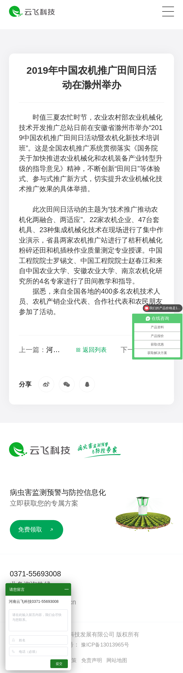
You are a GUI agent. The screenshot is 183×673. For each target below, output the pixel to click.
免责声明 (91, 662)
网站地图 (119, 662)
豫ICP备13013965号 (105, 645)
